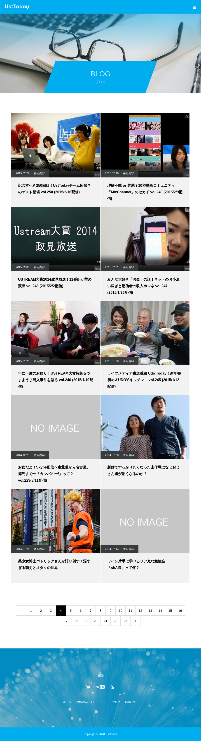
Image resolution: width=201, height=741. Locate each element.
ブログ (116, 702)
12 (140, 610)
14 (160, 610)
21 (106, 621)
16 (180, 610)
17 (66, 621)
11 (130, 610)
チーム (104, 702)
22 (115, 621)
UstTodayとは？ (85, 702)
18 (76, 621)
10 (120, 610)
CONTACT (131, 702)
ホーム (67, 702)
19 (86, 621)
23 (125, 621)
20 (96, 621)
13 (150, 610)
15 (170, 610)
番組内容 (39, 173)
